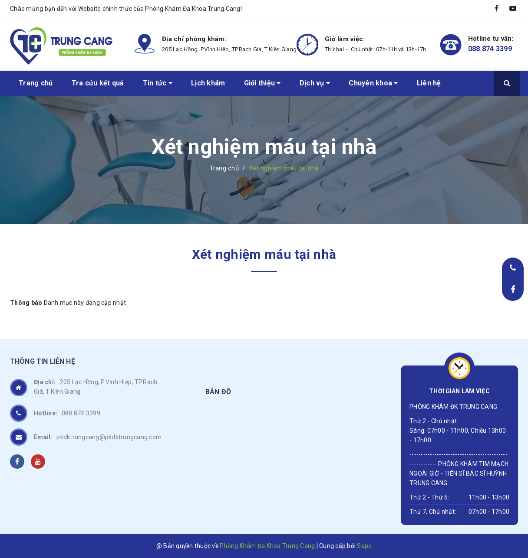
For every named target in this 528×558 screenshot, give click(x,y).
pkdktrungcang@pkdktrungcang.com (98, 437)
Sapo (364, 545)
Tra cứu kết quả (98, 83)
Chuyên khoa (373, 83)
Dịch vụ (315, 83)
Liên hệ (429, 83)
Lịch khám (208, 83)
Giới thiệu (262, 83)
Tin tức (157, 83)
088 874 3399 (490, 49)
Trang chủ (36, 83)
